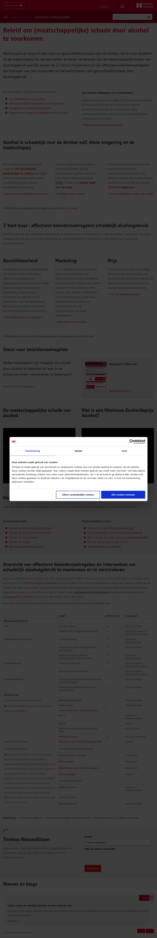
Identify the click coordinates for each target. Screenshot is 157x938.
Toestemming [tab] (32, 451)
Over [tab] (124, 451)
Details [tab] (78, 451)
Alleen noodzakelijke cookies (78, 494)
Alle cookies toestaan (123, 494)
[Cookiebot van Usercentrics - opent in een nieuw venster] (131, 441)
